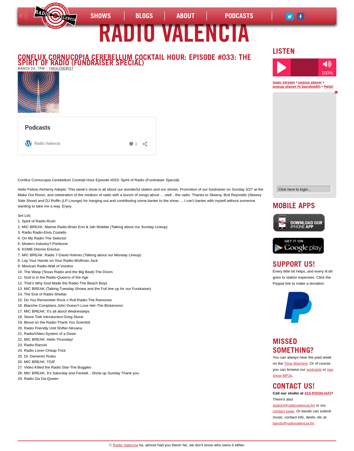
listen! (23, 15)
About (185, 16)
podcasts (313, 369)
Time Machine (296, 363)
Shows (100, 16)
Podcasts (239, 16)
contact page (283, 411)
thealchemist (61, 68)
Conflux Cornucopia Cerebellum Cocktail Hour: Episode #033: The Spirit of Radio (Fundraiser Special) (134, 60)
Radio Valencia (125, 445)
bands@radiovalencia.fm (293, 423)
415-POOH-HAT (318, 393)
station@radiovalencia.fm (294, 405)
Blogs (144, 16)
